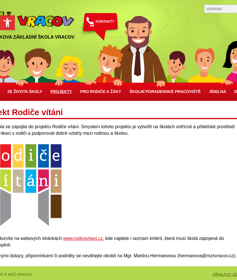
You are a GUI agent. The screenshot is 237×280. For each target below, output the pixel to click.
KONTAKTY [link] (105, 22)
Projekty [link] (61, 91)
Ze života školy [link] (24, 91)
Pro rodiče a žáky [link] (100, 91)
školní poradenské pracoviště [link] (165, 91)
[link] (7, 22)
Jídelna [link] (217, 91)
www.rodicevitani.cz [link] (83, 238)
